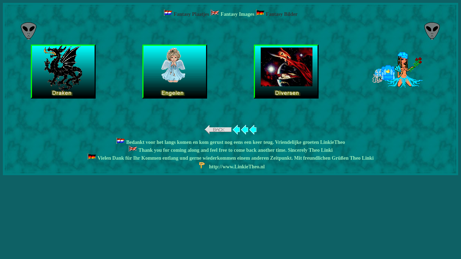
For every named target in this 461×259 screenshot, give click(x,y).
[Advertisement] (230, 30)
